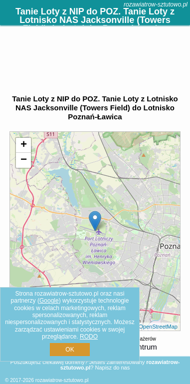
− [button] (23, 160)
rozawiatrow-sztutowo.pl (156, 4)
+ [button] (23, 145)
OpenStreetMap (158, 327)
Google (49, 300)
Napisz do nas (112, 368)
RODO (89, 336)
